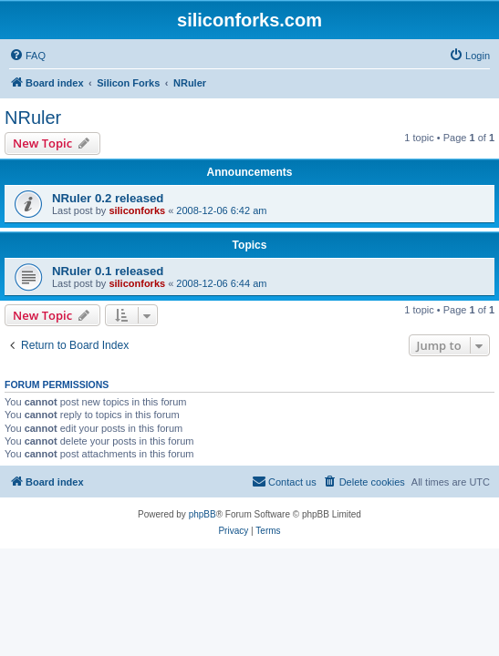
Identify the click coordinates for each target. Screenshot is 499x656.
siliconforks (137, 210)
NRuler (33, 118)
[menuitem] (27, 56)
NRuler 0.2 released (107, 198)
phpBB (202, 514)
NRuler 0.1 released (107, 271)
